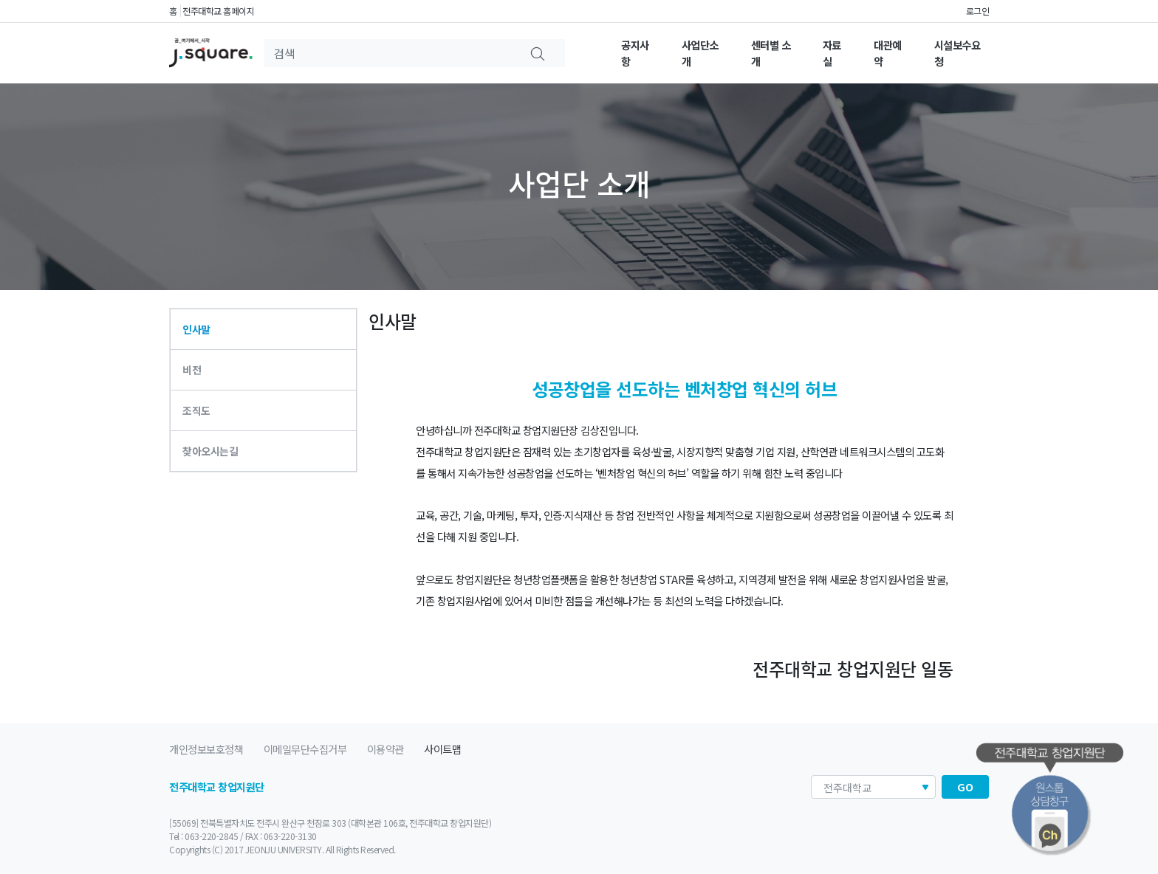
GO (965, 786)
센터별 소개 (771, 53)
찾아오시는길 (210, 451)
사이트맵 (442, 749)
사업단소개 (700, 53)
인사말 (196, 329)
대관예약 (888, 53)
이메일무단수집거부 (305, 749)
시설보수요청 (957, 53)
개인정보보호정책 (206, 749)
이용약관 (385, 749)
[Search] (392, 53)
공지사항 (635, 53)
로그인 (978, 10)
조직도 (196, 410)
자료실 (832, 53)
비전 (191, 369)
